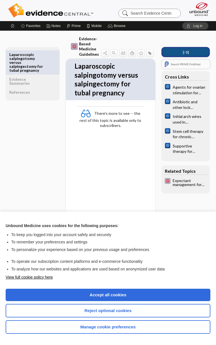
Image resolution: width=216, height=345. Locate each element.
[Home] (13, 26)
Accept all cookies (108, 294)
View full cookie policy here (29, 277)
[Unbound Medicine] (197, 9)
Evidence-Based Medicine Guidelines (73, 46)
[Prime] (74, 26)
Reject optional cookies (108, 310)
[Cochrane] (185, 89)
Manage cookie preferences (108, 326)
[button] (117, 26)
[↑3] (186, 52)
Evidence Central (52, 10)
